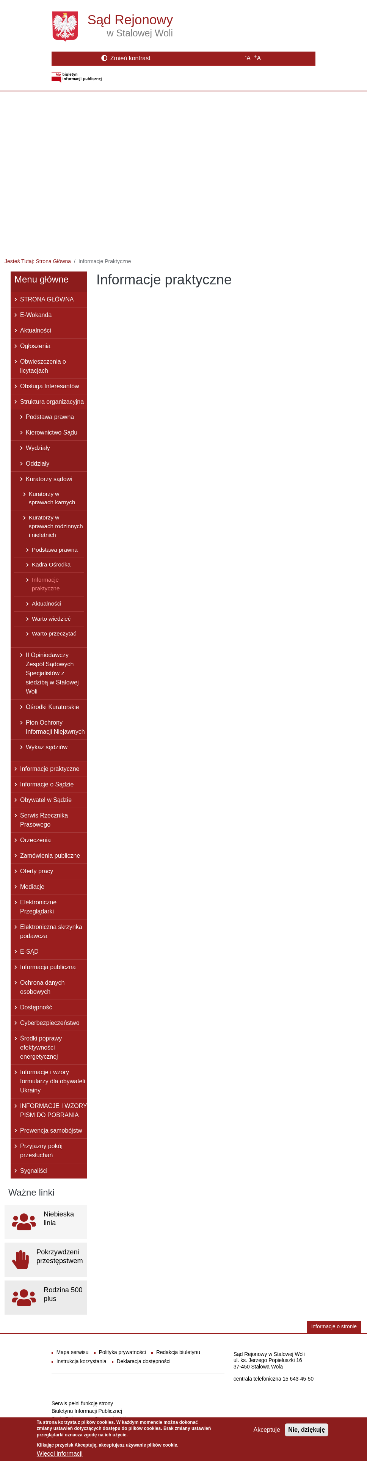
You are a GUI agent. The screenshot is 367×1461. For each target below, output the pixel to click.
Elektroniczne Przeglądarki (38, 907)
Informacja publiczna (48, 967)
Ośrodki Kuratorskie (52, 707)
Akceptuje (267, 1432)
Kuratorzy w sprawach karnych (52, 498)
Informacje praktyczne (46, 584)
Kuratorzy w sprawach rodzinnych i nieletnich (56, 526)
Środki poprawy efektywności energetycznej (41, 1047)
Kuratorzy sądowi (49, 479)
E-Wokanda (36, 315)
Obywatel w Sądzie (46, 800)
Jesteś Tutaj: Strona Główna (38, 261)
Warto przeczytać (54, 633)
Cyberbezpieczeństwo (50, 1023)
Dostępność (36, 1007)
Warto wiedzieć (51, 618)
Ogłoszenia (35, 346)
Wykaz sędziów (46, 747)
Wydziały (38, 448)
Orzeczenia (35, 840)
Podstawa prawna (50, 417)
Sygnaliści (33, 1171)
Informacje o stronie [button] (334, 1326)
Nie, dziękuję (306, 1432)
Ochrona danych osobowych (42, 987)
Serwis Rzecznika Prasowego (44, 820)
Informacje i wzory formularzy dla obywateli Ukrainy (52, 1081)
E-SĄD (29, 951)
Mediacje (32, 887)
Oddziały (37, 463)
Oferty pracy (36, 871)
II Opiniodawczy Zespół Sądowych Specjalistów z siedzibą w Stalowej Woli (52, 673)
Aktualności (35, 330)
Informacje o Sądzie (47, 784)
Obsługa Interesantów (49, 386)
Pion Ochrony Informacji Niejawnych (55, 727)
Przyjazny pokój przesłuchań (41, 1150)
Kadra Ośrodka (51, 564)
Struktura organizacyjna (52, 402)
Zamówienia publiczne (50, 855)
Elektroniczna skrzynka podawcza (51, 931)
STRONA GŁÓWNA (47, 299)
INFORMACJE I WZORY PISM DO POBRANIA (53, 1110)
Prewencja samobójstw (51, 1130)
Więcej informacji (60, 1456)
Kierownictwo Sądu (51, 432)
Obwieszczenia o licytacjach (43, 366)
